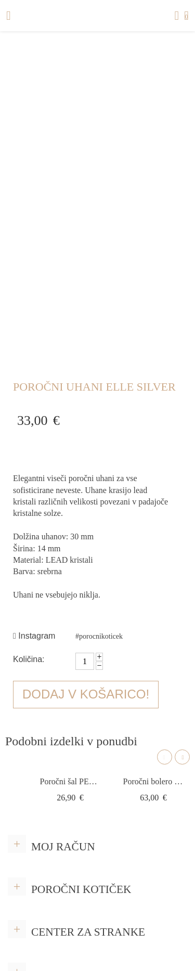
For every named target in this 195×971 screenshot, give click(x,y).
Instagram (34, 635)
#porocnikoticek (99, 636)
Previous (164, 757)
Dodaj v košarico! (85, 694)
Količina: (28, 659)
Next (182, 757)
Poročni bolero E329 (153, 781)
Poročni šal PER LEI (70, 781)
